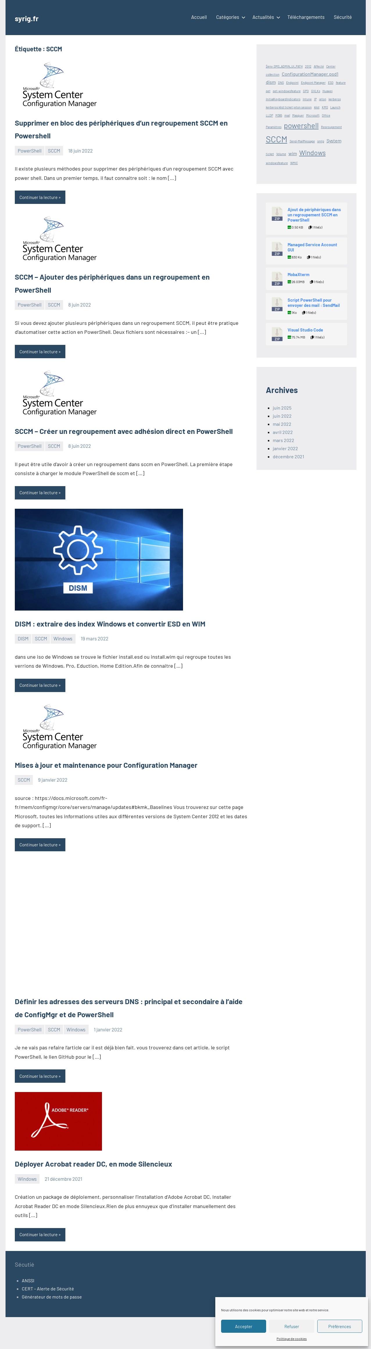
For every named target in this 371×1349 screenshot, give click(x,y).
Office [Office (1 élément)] (326, 115)
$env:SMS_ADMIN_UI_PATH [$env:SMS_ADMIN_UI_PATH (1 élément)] (284, 66)
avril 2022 (283, 432)
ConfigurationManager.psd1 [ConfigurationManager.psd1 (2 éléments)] (310, 74)
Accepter (243, 1326)
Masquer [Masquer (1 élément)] (298, 115)
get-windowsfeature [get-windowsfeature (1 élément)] (287, 91)
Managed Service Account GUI (312, 247)
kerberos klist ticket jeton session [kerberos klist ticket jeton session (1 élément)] (289, 107)
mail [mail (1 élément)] (287, 115)
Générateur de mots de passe (52, 1328)
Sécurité (343, 17)
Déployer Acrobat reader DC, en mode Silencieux (113, 1194)
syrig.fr (29, 17)
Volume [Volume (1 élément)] (281, 154)
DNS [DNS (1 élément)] (281, 82)
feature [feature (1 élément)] (341, 82)
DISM (23, 667)
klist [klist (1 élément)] (317, 107)
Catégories (229, 17)
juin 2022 (282, 416)
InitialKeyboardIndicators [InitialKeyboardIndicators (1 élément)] (283, 99)
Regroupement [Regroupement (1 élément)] (331, 127)
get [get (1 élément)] (268, 91)
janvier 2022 (285, 448)
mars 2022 (283, 440)
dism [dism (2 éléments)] (271, 82)
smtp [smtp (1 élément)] (320, 141)
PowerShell (30, 150)
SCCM (54, 150)
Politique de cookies (292, 1339)
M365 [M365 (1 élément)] (278, 115)
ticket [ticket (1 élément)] (270, 154)
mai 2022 (282, 424)
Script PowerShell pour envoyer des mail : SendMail (314, 302)
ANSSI (28, 1312)
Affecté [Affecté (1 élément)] (319, 66)
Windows (62, 667)
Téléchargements (306, 17)
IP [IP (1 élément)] (315, 99)
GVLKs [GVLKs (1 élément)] (315, 91)
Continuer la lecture (40, 197)
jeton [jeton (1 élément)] (322, 99)
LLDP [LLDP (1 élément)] (269, 115)
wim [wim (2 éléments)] (292, 153)
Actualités (265, 17)
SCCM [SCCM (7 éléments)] (276, 139)
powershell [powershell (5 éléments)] (301, 125)
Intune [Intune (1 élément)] (307, 99)
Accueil (199, 17)
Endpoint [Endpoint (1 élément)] (292, 82)
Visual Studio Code (305, 329)
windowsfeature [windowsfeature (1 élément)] (277, 163)
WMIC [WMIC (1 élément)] (294, 163)
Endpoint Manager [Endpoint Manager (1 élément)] (313, 82)
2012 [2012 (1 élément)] (308, 66)
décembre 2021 (288, 456)
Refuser (291, 1326)
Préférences (339, 1326)
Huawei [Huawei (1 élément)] (327, 91)
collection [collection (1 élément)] (272, 74)
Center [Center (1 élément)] (331, 66)
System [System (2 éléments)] (334, 140)
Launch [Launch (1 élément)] (335, 107)
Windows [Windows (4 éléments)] (312, 153)
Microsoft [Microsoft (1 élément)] (313, 115)
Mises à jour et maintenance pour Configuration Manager (130, 793)
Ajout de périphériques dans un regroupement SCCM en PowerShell (314, 214)
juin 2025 (282, 407)
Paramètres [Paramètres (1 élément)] (274, 127)
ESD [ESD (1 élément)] (331, 82)
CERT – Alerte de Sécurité (48, 1320)
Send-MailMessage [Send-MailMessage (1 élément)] (302, 141)
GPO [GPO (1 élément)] (306, 91)
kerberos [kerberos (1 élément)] (335, 99)
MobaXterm (298, 274)
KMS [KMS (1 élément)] (325, 107)
